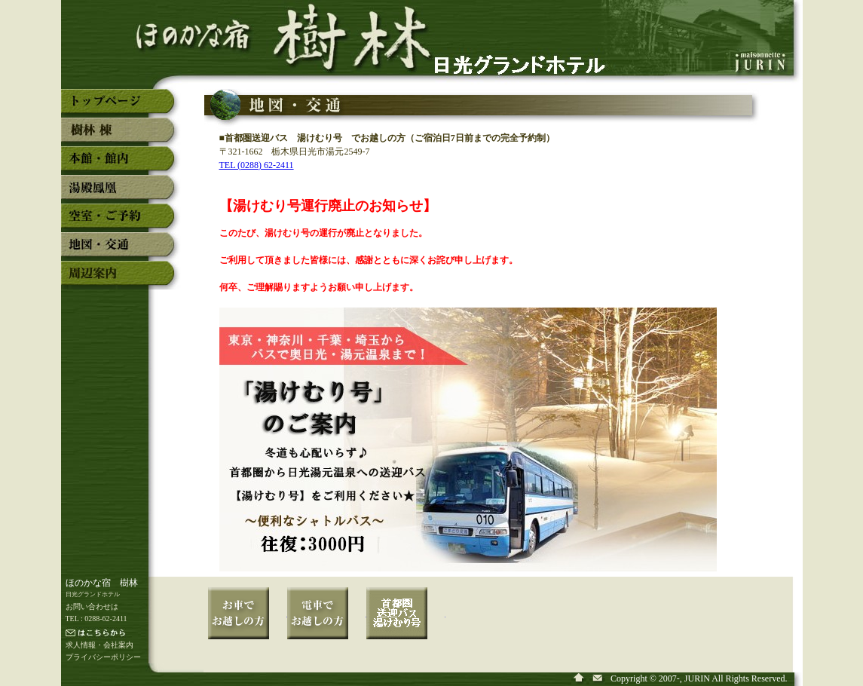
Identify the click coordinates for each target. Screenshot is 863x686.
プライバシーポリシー (103, 657)
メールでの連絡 (125, 634)
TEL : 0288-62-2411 (96, 618)
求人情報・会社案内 (99, 645)
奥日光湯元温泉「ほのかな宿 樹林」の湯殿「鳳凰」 (121, 193)
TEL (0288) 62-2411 (256, 165)
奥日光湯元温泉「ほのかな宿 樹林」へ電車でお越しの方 (326, 623)
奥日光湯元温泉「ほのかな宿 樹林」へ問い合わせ (598, 678)
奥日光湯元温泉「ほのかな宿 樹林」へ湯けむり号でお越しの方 (405, 623)
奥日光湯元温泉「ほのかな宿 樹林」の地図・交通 (121, 250)
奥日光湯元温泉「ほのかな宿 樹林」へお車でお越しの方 (247, 623)
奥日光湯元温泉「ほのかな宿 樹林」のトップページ (121, 107)
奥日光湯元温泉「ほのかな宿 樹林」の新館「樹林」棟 (121, 135)
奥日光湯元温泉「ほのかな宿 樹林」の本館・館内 (121, 164)
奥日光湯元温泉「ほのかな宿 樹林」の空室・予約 (121, 221)
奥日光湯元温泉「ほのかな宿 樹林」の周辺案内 (121, 278)
